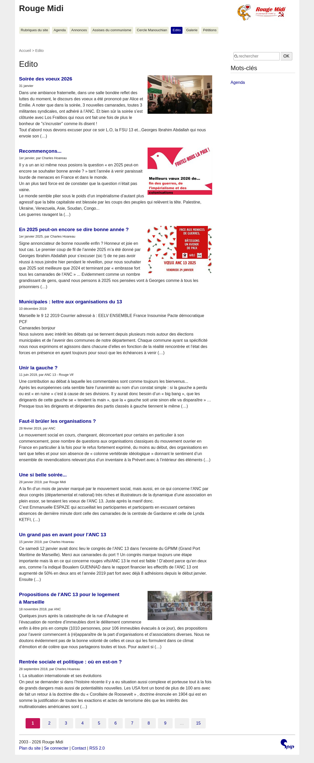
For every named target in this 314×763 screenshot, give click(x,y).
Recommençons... (40, 151)
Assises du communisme (112, 30)
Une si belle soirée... (43, 474)
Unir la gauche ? (38, 367)
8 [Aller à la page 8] (149, 723)
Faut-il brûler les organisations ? (57, 421)
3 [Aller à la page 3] (66, 723)
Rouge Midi (41, 8)
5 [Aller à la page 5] (99, 723)
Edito (177, 30)
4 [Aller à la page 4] (82, 723)
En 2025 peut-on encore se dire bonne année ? (74, 229)
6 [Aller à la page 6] (115, 723)
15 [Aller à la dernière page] (198, 723)
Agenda (60, 30)
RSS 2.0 (97, 748)
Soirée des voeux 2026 (45, 79)
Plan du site (30, 748)
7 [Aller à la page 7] (132, 723)
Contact (79, 748)
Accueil (25, 50)
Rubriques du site (34, 30)
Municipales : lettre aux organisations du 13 (70, 301)
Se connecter (56, 748)
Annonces (79, 30)
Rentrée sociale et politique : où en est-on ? (70, 661)
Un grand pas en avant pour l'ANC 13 (62, 534)
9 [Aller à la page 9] (165, 723)
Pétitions (210, 30)
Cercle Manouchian (152, 30)
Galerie (192, 30)
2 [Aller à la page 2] (49, 723)
